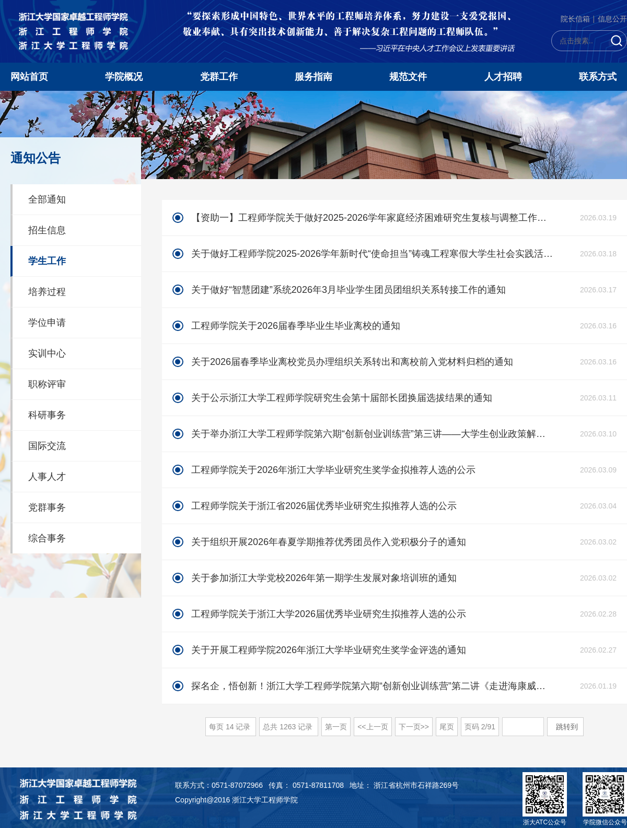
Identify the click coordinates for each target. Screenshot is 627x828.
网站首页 (29, 77)
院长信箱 (575, 19)
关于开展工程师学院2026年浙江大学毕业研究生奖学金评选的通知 (328, 650)
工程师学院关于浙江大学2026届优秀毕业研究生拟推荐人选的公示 (328, 614)
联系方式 (598, 77)
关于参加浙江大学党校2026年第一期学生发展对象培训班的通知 (324, 578)
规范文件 (408, 77)
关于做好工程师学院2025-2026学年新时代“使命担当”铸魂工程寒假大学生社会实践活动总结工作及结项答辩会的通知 (372, 254)
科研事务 (47, 415)
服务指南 (313, 77)
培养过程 (47, 292)
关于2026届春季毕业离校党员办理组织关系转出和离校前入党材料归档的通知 (352, 362)
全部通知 (47, 199)
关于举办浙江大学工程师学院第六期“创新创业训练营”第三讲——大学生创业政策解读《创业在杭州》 (372, 434)
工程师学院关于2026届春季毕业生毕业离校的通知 (295, 326)
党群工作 (219, 77)
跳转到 (568, 726)
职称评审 (47, 384)
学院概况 (124, 77)
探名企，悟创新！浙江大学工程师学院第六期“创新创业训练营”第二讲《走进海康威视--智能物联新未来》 (372, 686)
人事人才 (47, 476)
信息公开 (612, 19)
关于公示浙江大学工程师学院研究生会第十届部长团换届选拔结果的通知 (341, 398)
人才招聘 (503, 77)
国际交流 (47, 446)
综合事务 (47, 538)
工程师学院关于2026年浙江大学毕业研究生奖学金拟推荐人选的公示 (333, 470)
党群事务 (47, 507)
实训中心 (47, 353)
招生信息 (47, 230)
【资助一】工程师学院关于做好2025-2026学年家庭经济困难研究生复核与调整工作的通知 (372, 217)
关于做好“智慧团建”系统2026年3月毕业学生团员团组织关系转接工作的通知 (348, 290)
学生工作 (47, 261)
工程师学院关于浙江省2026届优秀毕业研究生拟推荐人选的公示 (324, 506)
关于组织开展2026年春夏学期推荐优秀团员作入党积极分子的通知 (328, 542)
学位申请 (47, 322)
